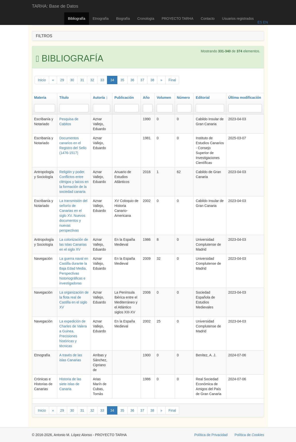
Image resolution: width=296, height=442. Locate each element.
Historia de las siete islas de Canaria (70, 384)
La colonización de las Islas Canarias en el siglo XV (73, 244)
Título (64, 98)
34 (112, 80)
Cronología (145, 18)
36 (132, 80)
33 (102, 80)
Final (172, 80)
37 (142, 80)
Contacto (208, 18)
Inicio (42, 80)
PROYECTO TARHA (177, 18)
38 (152, 80)
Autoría (100, 98)
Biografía (123, 18)
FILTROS (44, 36)
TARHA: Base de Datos (55, 6)
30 (72, 80)
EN (265, 22)
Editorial (203, 98)
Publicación (124, 98)
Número (183, 98)
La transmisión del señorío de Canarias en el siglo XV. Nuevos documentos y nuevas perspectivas (73, 215)
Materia (40, 98)
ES (259, 22)
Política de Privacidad (211, 435)
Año (146, 98)
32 (92, 80)
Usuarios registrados (238, 18)
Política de (249, 435)
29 (62, 80)
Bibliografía (76, 18)
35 (122, 80)
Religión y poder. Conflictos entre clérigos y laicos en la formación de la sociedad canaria (73, 182)
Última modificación (244, 98)
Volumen (164, 98)
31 (82, 80)
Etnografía (101, 18)
